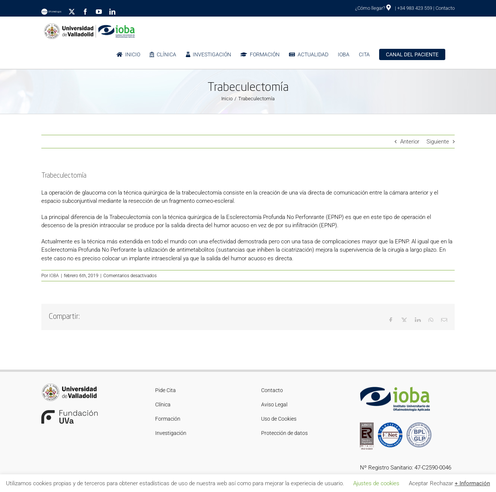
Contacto (445, 8)
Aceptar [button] (418, 483)
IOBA (54, 275)
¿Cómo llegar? (373, 8)
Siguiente (437, 141)
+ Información (472, 483)
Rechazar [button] (441, 483)
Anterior (409, 141)
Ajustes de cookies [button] (376, 483)
